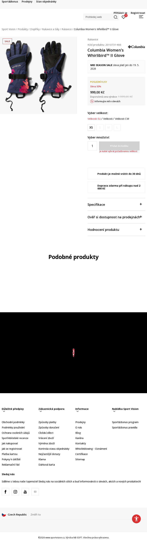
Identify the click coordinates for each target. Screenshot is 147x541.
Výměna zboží (46, 443)
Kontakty (80, 443)
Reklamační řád (10, 464)
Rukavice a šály (50, 29)
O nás (78, 427)
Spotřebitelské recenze (15, 438)
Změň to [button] (36, 514)
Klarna (42, 459)
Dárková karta (46, 464)
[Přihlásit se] (123, 16)
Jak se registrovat (12, 448)
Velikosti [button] (108, 118)
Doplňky (35, 29)
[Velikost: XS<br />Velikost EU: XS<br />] (91, 127)
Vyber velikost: (98, 113)
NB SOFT (77, 537)
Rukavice (67, 29)
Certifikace (81, 454)
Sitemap (80, 459)
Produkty (23, 29)
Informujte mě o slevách (107, 101)
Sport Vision (8, 29)
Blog (78, 432)
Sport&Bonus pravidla (124, 427)
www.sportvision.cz (55, 537)
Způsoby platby (47, 422)
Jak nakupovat (10, 443)
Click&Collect (45, 432)
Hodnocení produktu (115, 229)
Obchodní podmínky (13, 422)
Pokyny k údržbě (11, 459)
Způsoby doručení (48, 427)
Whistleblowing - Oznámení (91, 448)
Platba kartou (9, 454)
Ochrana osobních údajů (16, 432)
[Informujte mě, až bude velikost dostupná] (100, 127)
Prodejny (80, 422)
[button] (101, 17)
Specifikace (115, 204)
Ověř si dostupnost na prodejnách (115, 216)
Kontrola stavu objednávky (53, 448)
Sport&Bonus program (125, 422)
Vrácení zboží (46, 438)
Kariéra (79, 438)
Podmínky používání (13, 427)
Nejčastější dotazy (49, 454)
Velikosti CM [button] (122, 118)
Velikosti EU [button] (94, 118)
